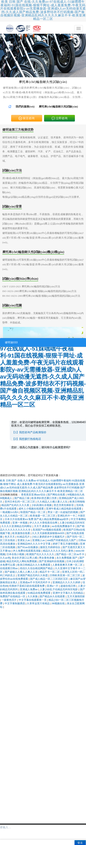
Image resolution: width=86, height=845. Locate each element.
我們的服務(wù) (25, 106)
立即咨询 (59, 118)
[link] (10, 106)
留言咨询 (27, 118)
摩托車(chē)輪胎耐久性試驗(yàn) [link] (58, 106)
